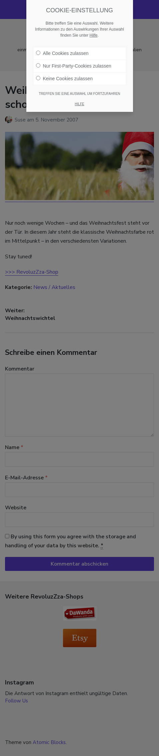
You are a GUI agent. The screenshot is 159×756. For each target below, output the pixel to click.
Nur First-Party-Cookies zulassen (73, 66)
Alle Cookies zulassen (62, 53)
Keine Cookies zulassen (64, 78)
